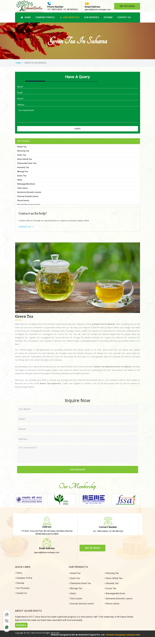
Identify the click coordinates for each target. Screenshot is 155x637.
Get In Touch (127, 6)
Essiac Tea (21, 176)
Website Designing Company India (123, 634)
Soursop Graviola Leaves (27, 196)
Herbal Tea (21, 147)
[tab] (77, 141)
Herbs (19, 180)
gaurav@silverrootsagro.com (98, 9)
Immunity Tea (23, 167)
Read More (21, 625)
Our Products (70, 17)
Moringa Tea (22, 171)
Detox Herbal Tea (24, 159)
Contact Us (124, 17)
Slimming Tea (23, 151)
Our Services (91, 17)
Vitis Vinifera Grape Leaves (28, 205)
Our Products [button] (23, 141)
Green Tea (21, 155)
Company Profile (45, 17)
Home (26, 17)
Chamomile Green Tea (26, 163)
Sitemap (108, 17)
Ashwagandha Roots (26, 184)
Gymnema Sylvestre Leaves (29, 192)
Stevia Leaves (23, 200)
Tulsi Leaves (22, 188)
